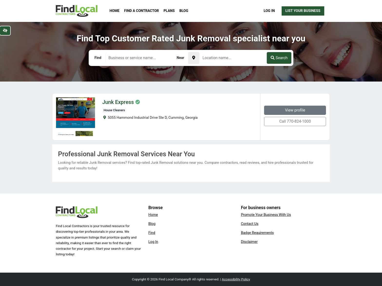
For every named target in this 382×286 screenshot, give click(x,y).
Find (151, 233)
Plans (169, 11)
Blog (183, 11)
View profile (295, 110)
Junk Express (118, 102)
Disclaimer (249, 242)
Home (115, 11)
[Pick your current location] (193, 58)
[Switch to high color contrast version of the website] (5, 30)
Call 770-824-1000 (295, 121)
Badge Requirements (257, 233)
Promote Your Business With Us (266, 214)
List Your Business (303, 11)
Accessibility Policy (236, 279)
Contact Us (249, 223)
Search (279, 57)
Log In (269, 11)
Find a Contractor (141, 11)
